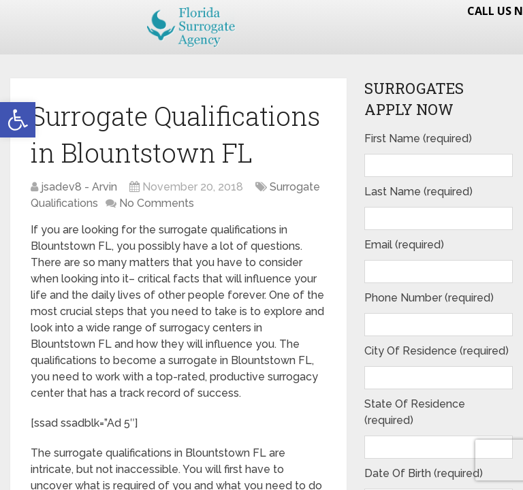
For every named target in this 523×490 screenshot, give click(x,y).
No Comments (156, 203)
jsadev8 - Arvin (79, 186)
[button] (17, 119)
